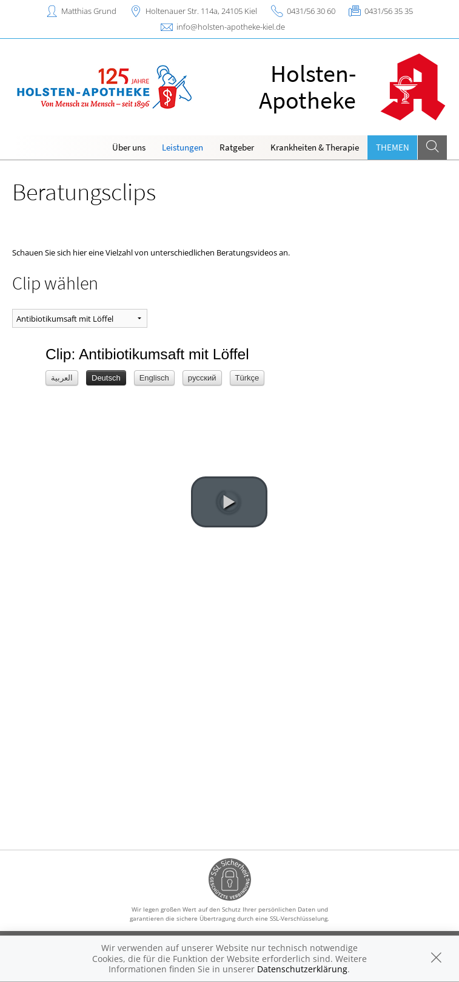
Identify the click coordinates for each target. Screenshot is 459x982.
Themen (392, 147)
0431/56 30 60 (311, 10)
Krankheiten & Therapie (314, 147)
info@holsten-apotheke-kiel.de (230, 26)
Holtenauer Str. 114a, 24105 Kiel (201, 10)
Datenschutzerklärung (302, 969)
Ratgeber (236, 147)
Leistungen (182, 147)
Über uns (129, 147)
